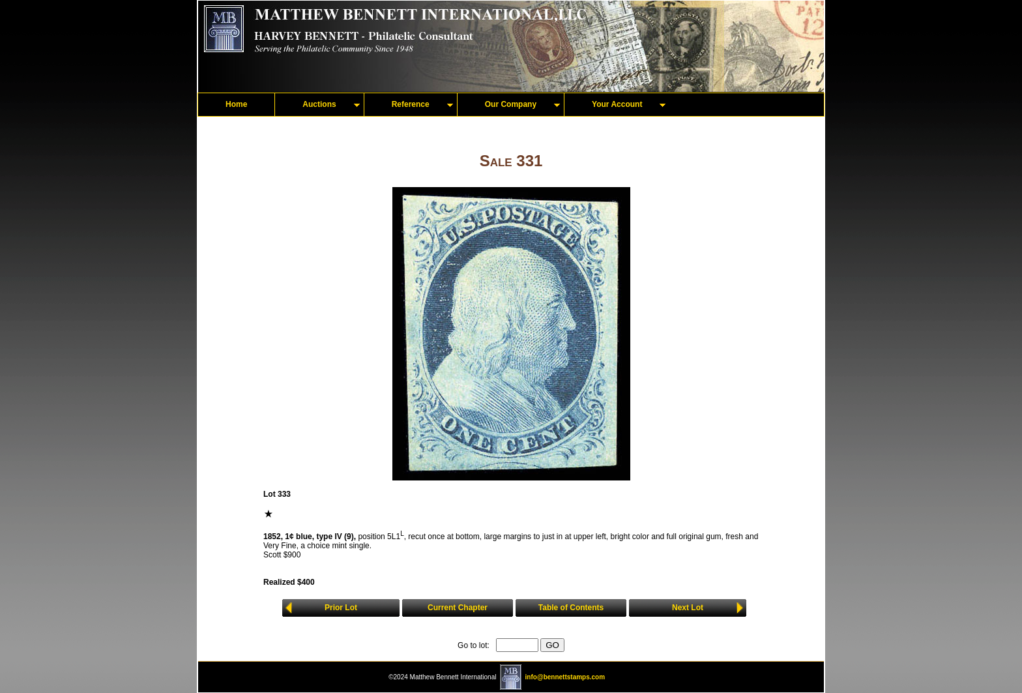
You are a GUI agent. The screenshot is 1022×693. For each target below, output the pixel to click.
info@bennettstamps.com (565, 677)
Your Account (617, 104)
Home (236, 104)
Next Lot (687, 607)
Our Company (510, 104)
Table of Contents (571, 607)
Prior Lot (341, 607)
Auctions (319, 104)
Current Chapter (458, 607)
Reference (411, 104)
